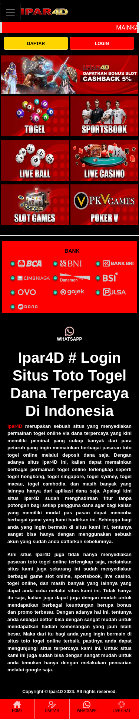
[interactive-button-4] (104, 160)
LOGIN (102, 43)
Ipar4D (14, 426)
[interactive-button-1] (35, 116)
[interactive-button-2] (104, 116)
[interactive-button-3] (35, 160)
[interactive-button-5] (35, 204)
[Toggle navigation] (10, 12)
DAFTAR (36, 43)
